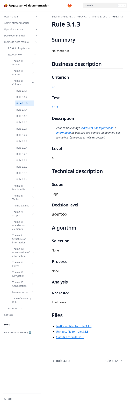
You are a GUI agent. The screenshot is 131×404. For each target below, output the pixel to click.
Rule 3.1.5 (21, 116)
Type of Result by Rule (21, 300)
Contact (8, 314)
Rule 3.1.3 (21, 103)
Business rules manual (21, 41)
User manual (21, 16)
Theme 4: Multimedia (23, 187)
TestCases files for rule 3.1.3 (73, 326)
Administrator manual (16, 22)
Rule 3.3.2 (21, 166)
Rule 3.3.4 (21, 179)
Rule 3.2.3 (21, 141)
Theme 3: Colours (23, 82)
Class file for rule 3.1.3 (70, 337)
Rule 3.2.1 (21, 128)
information (63, 133)
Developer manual (21, 35)
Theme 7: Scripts (23, 213)
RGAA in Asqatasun (19, 48)
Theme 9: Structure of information (23, 239)
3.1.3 (55, 107)
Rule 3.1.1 (21, 90)
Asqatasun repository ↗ (18, 332)
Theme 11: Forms (23, 264)
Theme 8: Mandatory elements (23, 225)
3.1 (54, 87)
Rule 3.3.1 (21, 160)
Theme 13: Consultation (23, 284)
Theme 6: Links (23, 205)
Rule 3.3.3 (21, 173)
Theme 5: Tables (23, 197)
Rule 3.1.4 (21, 109)
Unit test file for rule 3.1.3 (72, 331)
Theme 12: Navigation (23, 274)
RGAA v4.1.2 (22, 308)
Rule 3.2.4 (21, 147)
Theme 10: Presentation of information (23, 252)
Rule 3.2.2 (21, 135)
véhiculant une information (97, 128)
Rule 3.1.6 (21, 122)
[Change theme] (22, 398)
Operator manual (21, 29)
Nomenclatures (23, 292)
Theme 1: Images (23, 62)
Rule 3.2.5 (21, 154)
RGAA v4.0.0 (22, 54)
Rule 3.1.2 (21, 97)
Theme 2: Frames (23, 72)
